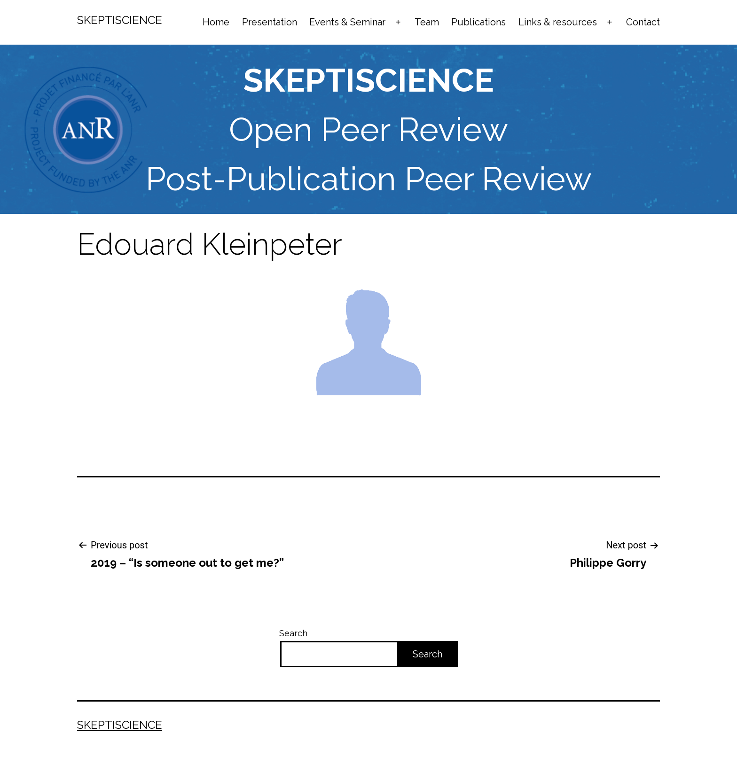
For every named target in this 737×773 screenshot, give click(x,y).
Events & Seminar (347, 22)
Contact (643, 22)
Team (427, 22)
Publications (478, 22)
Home (216, 22)
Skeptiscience (119, 20)
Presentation (269, 22)
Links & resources (557, 22)
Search (293, 633)
